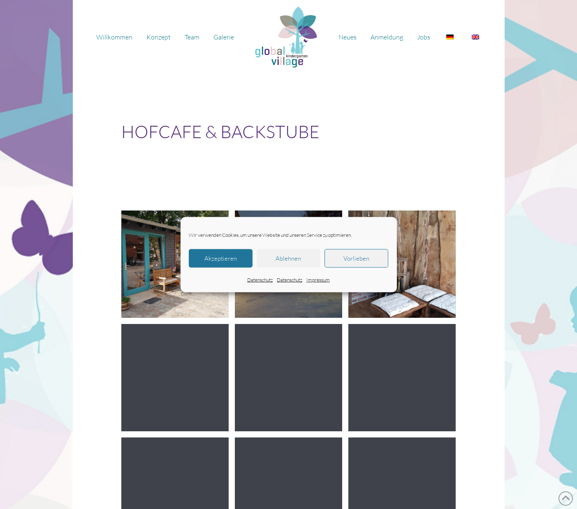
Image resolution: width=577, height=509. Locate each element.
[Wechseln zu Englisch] (475, 37)
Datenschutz (260, 280)
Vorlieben (356, 258)
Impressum (318, 280)
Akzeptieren (220, 258)
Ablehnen (288, 258)
